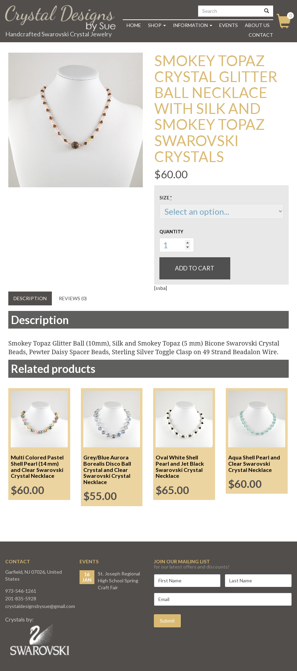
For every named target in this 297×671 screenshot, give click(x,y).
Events (228, 25)
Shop (157, 25)
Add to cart (194, 268)
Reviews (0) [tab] (73, 298)
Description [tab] (30, 298)
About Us (257, 25)
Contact (261, 35)
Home (134, 25)
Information (192, 25)
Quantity (171, 231)
